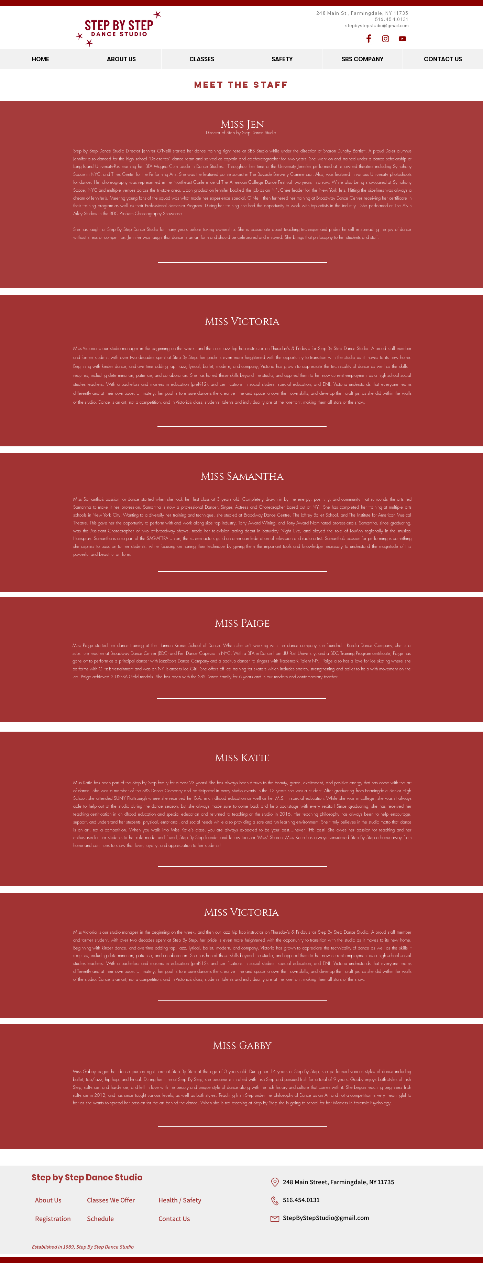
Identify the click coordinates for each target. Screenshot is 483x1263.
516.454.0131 (301, 1200)
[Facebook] (368, 38)
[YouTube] (402, 38)
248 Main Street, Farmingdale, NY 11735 (338, 1182)
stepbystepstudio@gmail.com (377, 25)
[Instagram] (385, 38)
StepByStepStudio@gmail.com (326, 1217)
